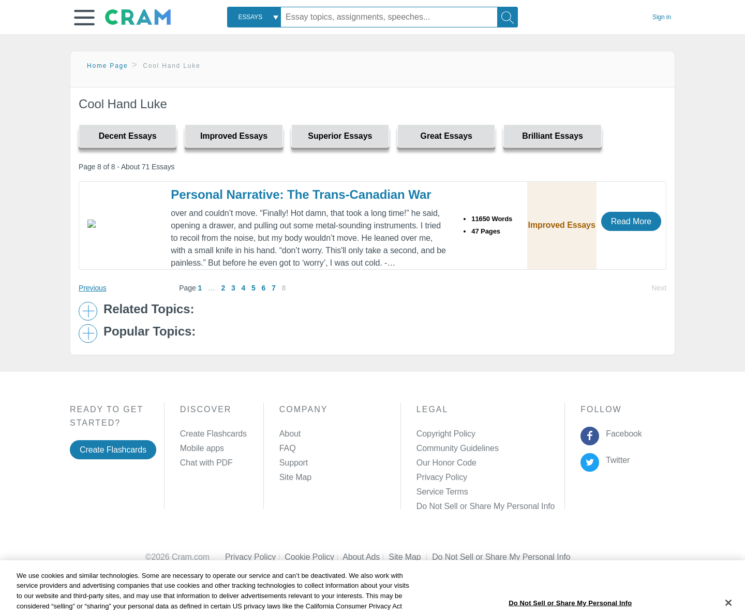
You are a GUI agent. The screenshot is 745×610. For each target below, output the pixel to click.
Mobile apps (202, 448)
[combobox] (254, 17)
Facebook (622, 433)
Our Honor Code (446, 462)
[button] (84, 18)
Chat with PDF (206, 462)
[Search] (507, 17)
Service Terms (442, 491)
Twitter (616, 460)
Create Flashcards (113, 449)
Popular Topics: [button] (149, 331)
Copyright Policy (445, 433)
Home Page (107, 65)
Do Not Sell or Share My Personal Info (485, 506)
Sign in (661, 17)
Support (293, 462)
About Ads (365, 557)
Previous (93, 288)
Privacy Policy (441, 477)
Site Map (295, 477)
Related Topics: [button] (148, 309)
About (290, 433)
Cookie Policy (313, 557)
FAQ (287, 448)
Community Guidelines (457, 448)
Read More (631, 221)
